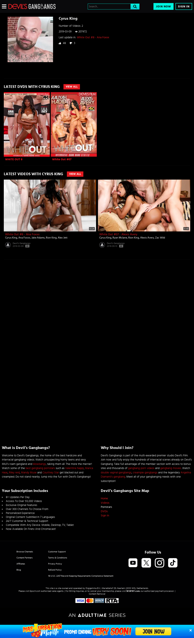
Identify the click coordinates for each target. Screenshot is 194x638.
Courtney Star (50, 472)
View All (72, 86)
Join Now (163, 6)
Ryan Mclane (120, 237)
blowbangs (39, 464)
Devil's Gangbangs (22, 243)
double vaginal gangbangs (116, 472)
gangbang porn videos (141, 468)
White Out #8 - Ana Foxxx (93, 37)
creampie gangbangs (145, 472)
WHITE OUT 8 (13, 159)
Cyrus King (11, 237)
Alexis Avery (147, 237)
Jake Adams (38, 237)
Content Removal (97, 594)
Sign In (183, 6)
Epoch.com (35, 591)
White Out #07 (61, 159)
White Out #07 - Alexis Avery (118, 234)
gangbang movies (170, 468)
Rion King (51, 237)
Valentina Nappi (74, 468)
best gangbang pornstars (40, 468)
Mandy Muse (29, 472)
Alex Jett (62, 237)
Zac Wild (160, 237)
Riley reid (14, 472)
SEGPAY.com (133, 591)
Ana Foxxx (24, 237)
